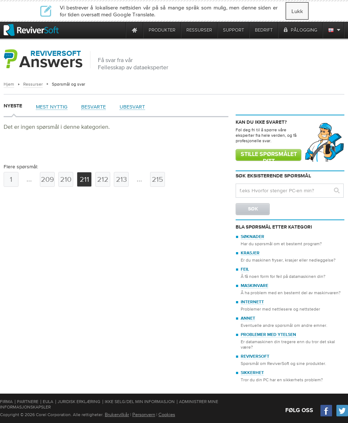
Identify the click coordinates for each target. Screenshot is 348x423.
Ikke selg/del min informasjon (140, 401)
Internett (252, 302)
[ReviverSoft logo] (31, 30)
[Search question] (290, 191)
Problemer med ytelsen (268, 335)
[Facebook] (326, 415)
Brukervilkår (117, 414)
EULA (48, 401)
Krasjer (250, 253)
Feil (245, 269)
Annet (248, 318)
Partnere (27, 401)
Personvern (143, 414)
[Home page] (134, 30)
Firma (6, 401)
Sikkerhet (252, 373)
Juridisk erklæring (79, 401)
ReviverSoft (255, 356)
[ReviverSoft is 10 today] (118, 30)
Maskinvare (254, 286)
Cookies (166, 414)
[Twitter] (342, 415)
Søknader (252, 237)
